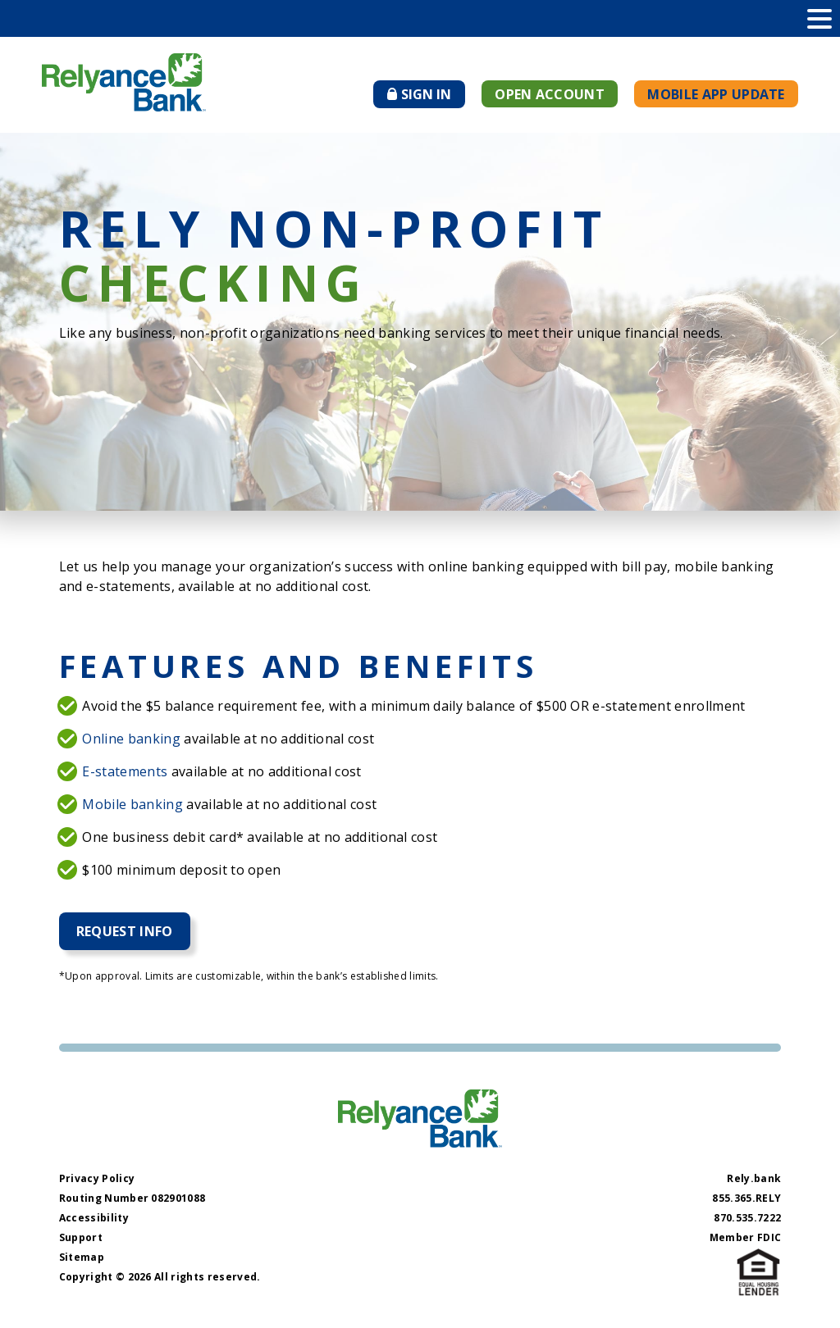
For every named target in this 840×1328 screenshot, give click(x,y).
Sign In (426, 96)
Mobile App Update (715, 94)
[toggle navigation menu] (819, 18)
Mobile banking (132, 804)
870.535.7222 (747, 1218)
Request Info (124, 931)
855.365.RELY (746, 1198)
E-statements (124, 771)
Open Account (550, 94)
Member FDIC (746, 1237)
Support (81, 1237)
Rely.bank (754, 1178)
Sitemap (81, 1257)
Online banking (131, 739)
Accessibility (94, 1218)
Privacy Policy (97, 1178)
